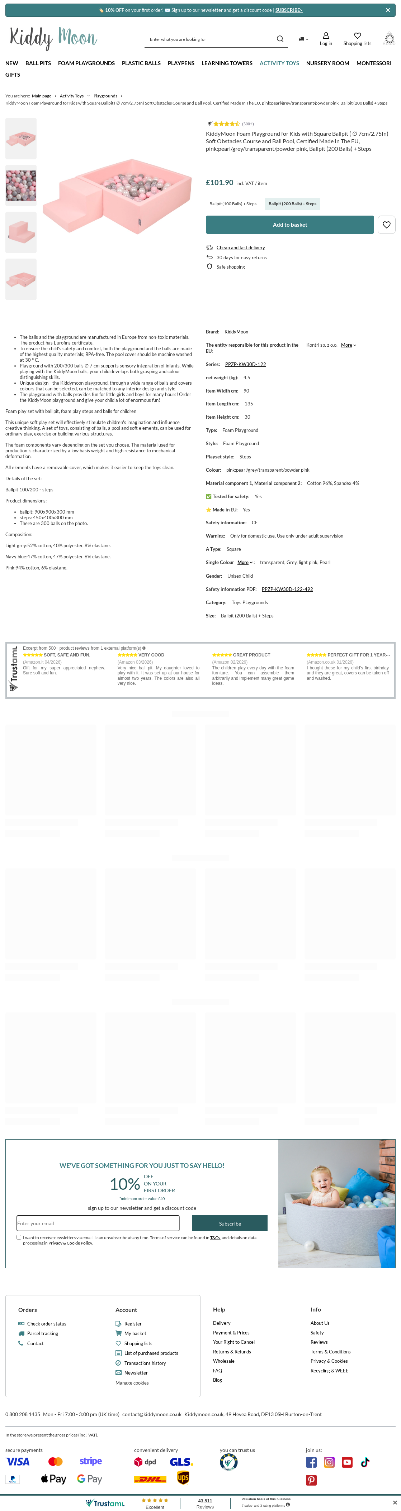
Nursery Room (327, 63)
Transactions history (145, 1363)
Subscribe (230, 1224)
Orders (27, 1309)
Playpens (181, 63)
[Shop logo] (54, 39)
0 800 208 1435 (22, 1414)
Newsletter (136, 1373)
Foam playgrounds (86, 63)
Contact (35, 1343)
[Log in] (326, 39)
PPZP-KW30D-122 (245, 364)
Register (133, 1324)
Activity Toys (279, 63)
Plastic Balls (141, 63)
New (11, 63)
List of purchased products (151, 1353)
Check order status (46, 1324)
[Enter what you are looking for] (216, 39)
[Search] (280, 39)
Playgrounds (105, 95)
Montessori (374, 63)
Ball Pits (38, 63)
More (346, 345)
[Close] (388, 10)
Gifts (12, 74)
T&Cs (215, 1237)
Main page (41, 95)
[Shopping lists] (358, 39)
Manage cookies (132, 1383)
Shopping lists (138, 1343)
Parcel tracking (42, 1333)
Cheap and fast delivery (241, 247)
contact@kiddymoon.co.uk (151, 1414)
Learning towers (227, 63)
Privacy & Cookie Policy (70, 1243)
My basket (135, 1333)
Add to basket (290, 224)
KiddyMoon (236, 332)
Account (126, 1309)
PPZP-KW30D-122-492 (287, 589)
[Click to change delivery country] (303, 39)
